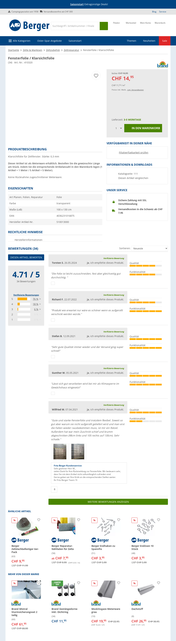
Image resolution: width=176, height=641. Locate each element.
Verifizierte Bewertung (113, 258)
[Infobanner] (88, 4)
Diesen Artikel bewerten (26, 257)
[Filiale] (116, 25)
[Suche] (75, 26)
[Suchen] (104, 26)
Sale (164, 40)
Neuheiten (149, 40)
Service (162, 11)
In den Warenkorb (143, 128)
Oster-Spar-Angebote (49, 40)
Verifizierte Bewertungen (26, 294)
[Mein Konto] (145, 25)
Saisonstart (77, 4)
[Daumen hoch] (53, 283)
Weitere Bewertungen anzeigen (108, 501)
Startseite (13, 50)
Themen (131, 40)
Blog (154, 11)
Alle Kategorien (21, 40)
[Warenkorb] (160, 25)
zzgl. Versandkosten (135, 90)
